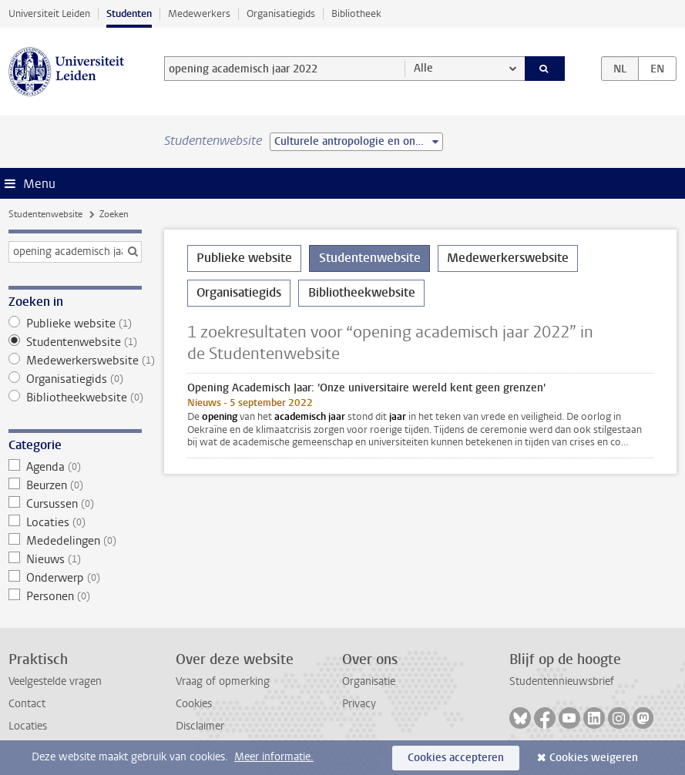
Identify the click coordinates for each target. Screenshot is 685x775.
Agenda (75, 466)
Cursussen (75, 503)
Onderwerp (75, 577)
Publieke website (75, 323)
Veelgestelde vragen (55, 681)
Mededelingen (75, 540)
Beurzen (75, 485)
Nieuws (75, 559)
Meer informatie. (274, 757)
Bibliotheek (356, 13)
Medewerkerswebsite (75, 360)
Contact (26, 703)
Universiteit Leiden (49, 13)
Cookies (194, 703)
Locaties (75, 522)
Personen (75, 596)
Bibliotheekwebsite (75, 397)
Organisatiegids (281, 13)
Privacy (359, 703)
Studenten (129, 13)
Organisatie (368, 681)
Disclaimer (200, 726)
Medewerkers (199, 13)
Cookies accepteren (456, 757)
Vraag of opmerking (223, 681)
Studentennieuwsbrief (561, 681)
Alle (423, 68)
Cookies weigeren (593, 757)
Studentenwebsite (45, 214)
